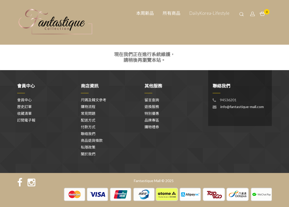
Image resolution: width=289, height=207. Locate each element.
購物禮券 (151, 127)
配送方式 (88, 120)
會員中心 (24, 100)
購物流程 (88, 106)
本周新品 (145, 13)
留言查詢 (151, 100)
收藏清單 (24, 113)
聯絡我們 (88, 133)
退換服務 (151, 106)
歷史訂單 (24, 106)
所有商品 (171, 13)
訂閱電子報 (26, 120)
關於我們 (88, 154)
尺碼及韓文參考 (93, 100)
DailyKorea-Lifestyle (209, 13)
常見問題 (88, 113)
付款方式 (88, 127)
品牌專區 (151, 120)
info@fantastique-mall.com (242, 106)
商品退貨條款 (92, 140)
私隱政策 (88, 147)
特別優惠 (151, 113)
